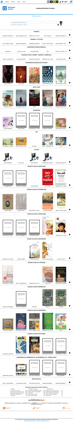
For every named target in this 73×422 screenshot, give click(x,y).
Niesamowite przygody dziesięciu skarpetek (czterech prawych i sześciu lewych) (41, 390)
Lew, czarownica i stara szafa (15, 390)
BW (51, 1)
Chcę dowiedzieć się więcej (30, 420)
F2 (66, 1)
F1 (62, 1)
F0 (60, 1)
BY (57, 1)
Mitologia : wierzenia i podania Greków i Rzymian (18, 391)
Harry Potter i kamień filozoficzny (15, 394)
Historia (13, 1)
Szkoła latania (12, 395)
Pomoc (18, 1)
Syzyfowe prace (48, 395)
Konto (24, 1)
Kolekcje (25, 24)
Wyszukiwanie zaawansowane (17, 24)
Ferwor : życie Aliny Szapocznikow (51, 394)
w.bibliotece (35, 403)
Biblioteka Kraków (36, 16)
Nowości (7, 1)
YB (54, 1)
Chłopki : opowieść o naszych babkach (34, 391)
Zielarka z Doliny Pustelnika (32, 395)
